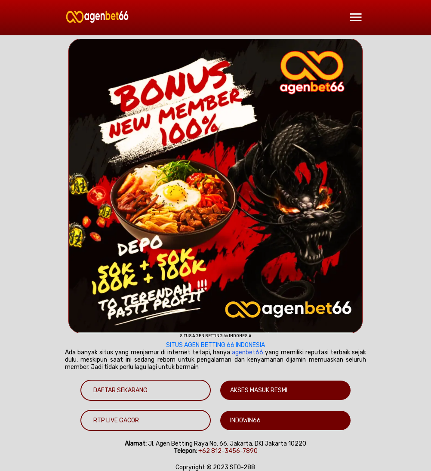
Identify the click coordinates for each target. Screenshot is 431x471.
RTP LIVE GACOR (116, 420)
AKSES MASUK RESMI (258, 390)
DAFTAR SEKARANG (120, 390)
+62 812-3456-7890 (228, 451)
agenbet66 (247, 352)
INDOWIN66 (245, 420)
